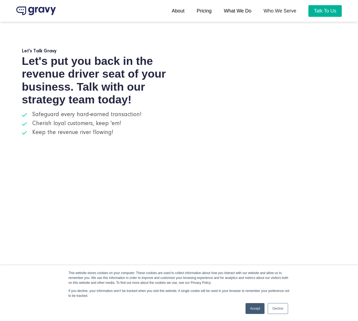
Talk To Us (325, 11)
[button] (280, 10)
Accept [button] (255, 308)
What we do (237, 10)
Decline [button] (277, 308)
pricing (204, 10)
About (178, 10)
